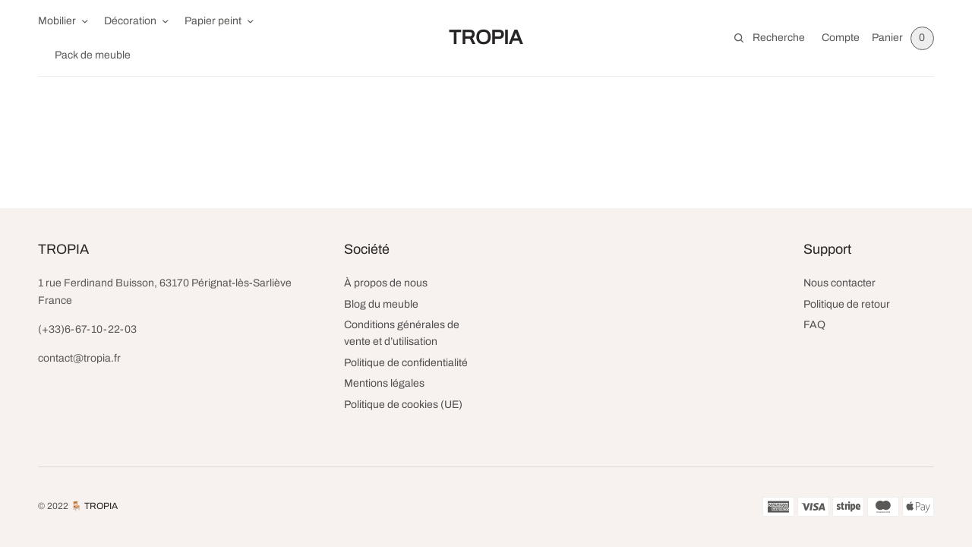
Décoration (130, 21)
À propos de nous (386, 283)
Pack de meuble (93, 55)
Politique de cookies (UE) (403, 404)
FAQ (814, 324)
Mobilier (57, 21)
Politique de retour (846, 304)
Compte (841, 37)
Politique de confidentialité (406, 362)
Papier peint (213, 21)
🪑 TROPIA (94, 506)
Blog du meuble (381, 304)
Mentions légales (384, 383)
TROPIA (485, 37)
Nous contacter (839, 283)
